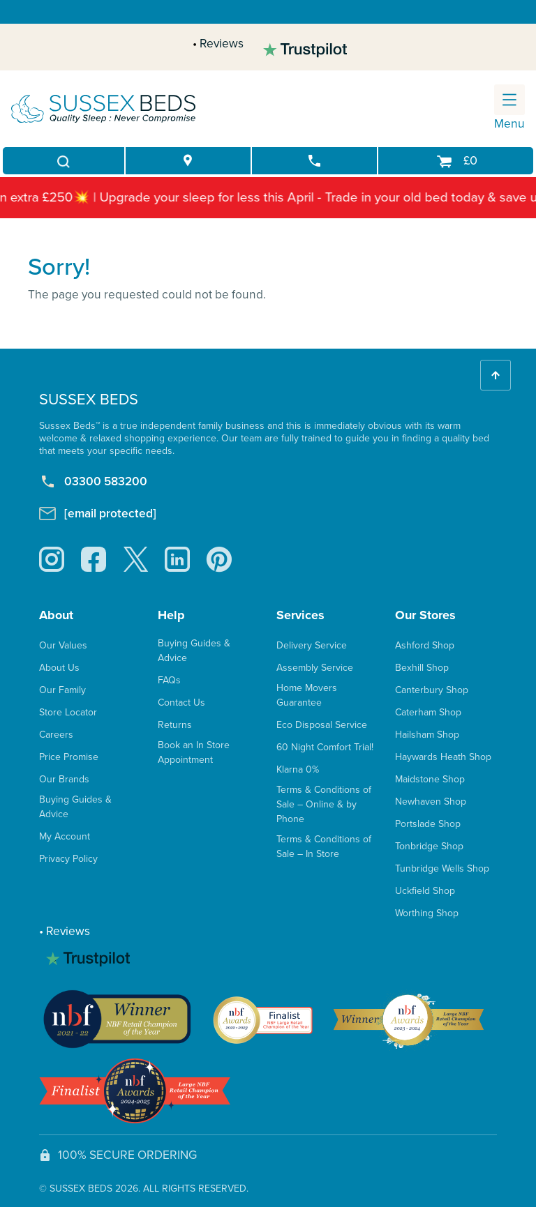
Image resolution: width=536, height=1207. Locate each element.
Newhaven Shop (430, 801)
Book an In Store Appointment (194, 752)
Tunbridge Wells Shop (442, 868)
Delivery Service (311, 645)
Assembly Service (314, 667)
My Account (64, 836)
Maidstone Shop (430, 779)
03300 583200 (93, 481)
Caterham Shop (428, 712)
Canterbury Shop (431, 690)
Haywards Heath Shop (443, 757)
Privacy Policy (68, 858)
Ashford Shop (424, 645)
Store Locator (68, 712)
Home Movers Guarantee (306, 695)
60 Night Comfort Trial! (324, 747)
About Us (59, 667)
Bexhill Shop (422, 667)
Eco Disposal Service (321, 725)
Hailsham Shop (427, 734)
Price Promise (68, 757)
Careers (56, 734)
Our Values (63, 645)
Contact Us (181, 702)
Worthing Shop (427, 913)
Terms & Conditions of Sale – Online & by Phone (323, 804)
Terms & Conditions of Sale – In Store (323, 846)
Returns (175, 725)
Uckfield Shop (425, 890)
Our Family (62, 690)
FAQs (169, 680)
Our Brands (64, 779)
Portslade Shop (428, 824)
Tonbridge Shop (429, 846)
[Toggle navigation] (509, 99)
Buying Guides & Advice (75, 806)
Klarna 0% (297, 769)
